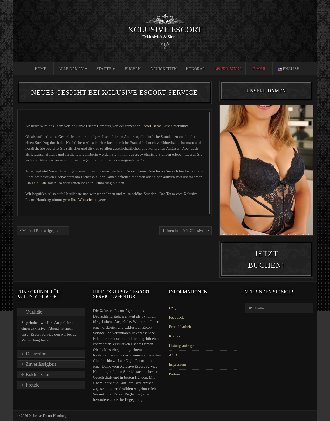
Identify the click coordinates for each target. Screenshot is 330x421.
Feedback (176, 317)
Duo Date (40, 183)
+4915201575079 (228, 69)
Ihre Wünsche (82, 200)
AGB (173, 355)
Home (40, 69)
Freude (32, 385)
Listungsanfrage (181, 345)
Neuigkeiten (164, 69)
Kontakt (175, 336)
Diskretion (36, 353)
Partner (174, 374)
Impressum (177, 364)
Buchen (133, 69)
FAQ (172, 308)
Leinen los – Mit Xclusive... (185, 231)
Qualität (34, 312)
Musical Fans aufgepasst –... (43, 231)
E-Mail (259, 69)
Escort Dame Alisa (156, 126)
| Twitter (257, 308)
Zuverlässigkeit (41, 364)
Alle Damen (72, 69)
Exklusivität (38, 374)
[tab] (51, 312)
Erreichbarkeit (180, 327)
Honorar (195, 69)
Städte (105, 69)
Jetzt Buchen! (266, 259)
